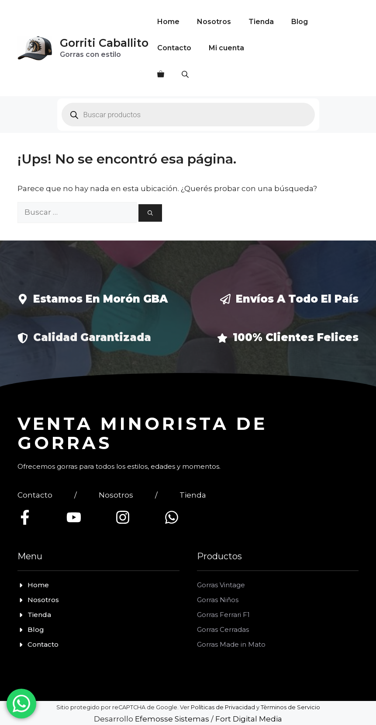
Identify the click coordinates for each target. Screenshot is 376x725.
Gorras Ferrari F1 (223, 614)
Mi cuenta (226, 48)
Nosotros (214, 21)
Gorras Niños (217, 600)
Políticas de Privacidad (223, 707)
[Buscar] (150, 213)
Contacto (174, 48)
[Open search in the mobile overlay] (186, 74)
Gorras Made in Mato (231, 644)
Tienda (261, 21)
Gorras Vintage (221, 585)
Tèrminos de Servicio (290, 707)
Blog (299, 21)
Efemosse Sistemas (172, 719)
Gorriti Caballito (104, 42)
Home (168, 21)
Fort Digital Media (248, 719)
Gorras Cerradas (223, 629)
